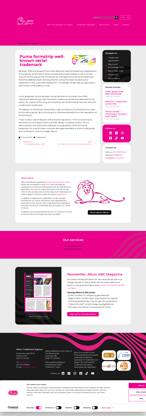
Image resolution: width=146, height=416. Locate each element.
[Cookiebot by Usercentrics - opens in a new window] (13, 412)
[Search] (116, 17)
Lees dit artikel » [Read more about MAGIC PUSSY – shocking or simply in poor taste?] (113, 119)
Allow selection (129, 396)
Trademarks (33, 43)
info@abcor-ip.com (114, 158)
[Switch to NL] (123, 17)
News (116, 25)
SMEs (48, 185)
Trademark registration (86, 25)
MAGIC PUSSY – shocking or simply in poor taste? (116, 113)
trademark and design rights (58, 182)
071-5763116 (118, 152)
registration (61, 194)
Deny (129, 403)
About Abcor (104, 25)
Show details (106, 412)
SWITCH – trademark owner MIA (116, 102)
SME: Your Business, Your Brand (59, 25)
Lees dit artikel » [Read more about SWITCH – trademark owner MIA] (113, 106)
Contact (125, 25)
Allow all (129, 390)
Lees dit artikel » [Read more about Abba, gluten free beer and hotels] (113, 96)
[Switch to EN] (128, 17)
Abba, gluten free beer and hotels (114, 92)
